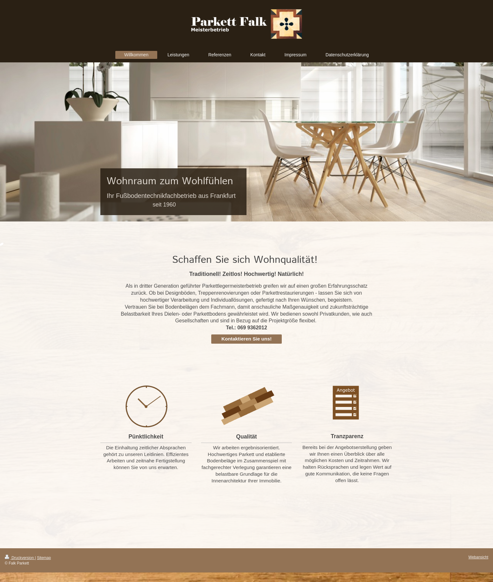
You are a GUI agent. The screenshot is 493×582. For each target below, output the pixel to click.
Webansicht (478, 557)
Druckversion (20, 558)
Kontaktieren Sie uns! (246, 338)
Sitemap (44, 558)
